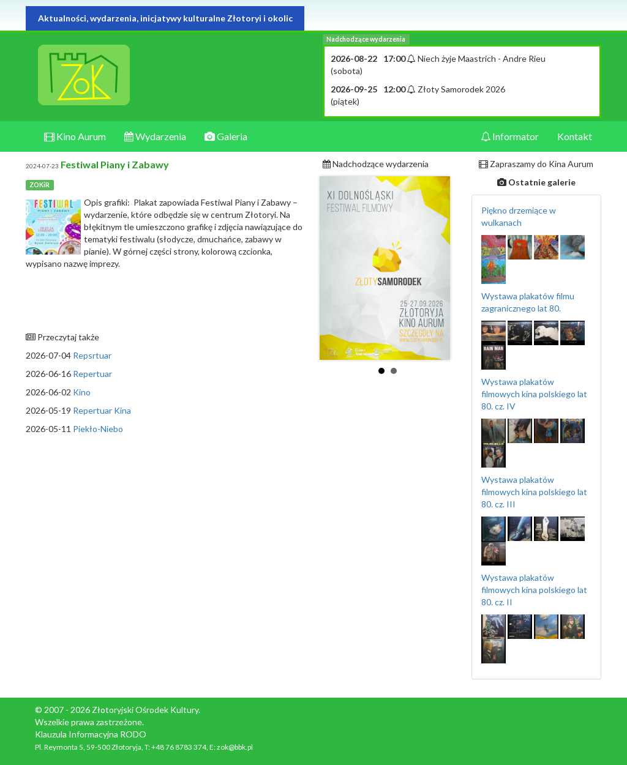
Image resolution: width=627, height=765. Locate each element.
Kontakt (574, 136)
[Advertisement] (165, 527)
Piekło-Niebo (98, 429)
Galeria (226, 136)
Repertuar (92, 373)
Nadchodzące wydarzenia (365, 39)
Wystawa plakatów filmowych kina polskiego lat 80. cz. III (534, 491)
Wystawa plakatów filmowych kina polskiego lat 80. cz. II (534, 589)
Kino (82, 392)
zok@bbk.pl (235, 747)
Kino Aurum (75, 136)
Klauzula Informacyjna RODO (90, 734)
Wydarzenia (155, 136)
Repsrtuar (92, 355)
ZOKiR (39, 184)
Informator (510, 136)
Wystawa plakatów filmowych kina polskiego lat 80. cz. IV (534, 393)
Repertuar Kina (102, 410)
